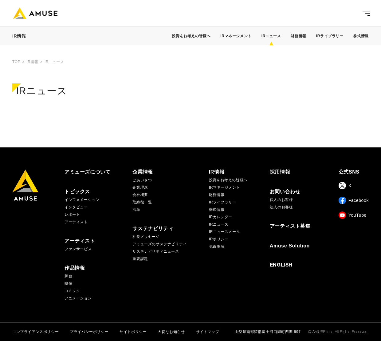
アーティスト (76, 222)
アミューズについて (87, 172)
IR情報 (216, 172)
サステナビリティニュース (155, 251)
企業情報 (142, 172)
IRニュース (219, 224)
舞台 (68, 276)
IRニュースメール (224, 232)
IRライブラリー (330, 36)
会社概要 (140, 195)
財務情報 (298, 36)
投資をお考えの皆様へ (191, 36)
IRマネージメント (235, 36)
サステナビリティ (152, 228)
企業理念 (140, 187)
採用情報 (280, 172)
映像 (68, 283)
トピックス (77, 191)
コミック (72, 291)
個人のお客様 (281, 200)
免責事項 (216, 246)
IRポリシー (219, 239)
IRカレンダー (220, 217)
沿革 (136, 209)
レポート (72, 214)
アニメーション (78, 298)
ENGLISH (281, 265)
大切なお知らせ (171, 332)
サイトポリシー (133, 332)
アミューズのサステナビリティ (159, 244)
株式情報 (361, 36)
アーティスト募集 (290, 226)
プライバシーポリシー (89, 332)
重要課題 (140, 259)
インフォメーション (82, 200)
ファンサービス (78, 249)
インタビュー (76, 207)
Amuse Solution (290, 245)
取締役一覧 (142, 202)
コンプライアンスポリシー (35, 332)
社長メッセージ (145, 237)
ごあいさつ (142, 180)
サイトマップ (207, 332)
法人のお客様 (281, 207)
